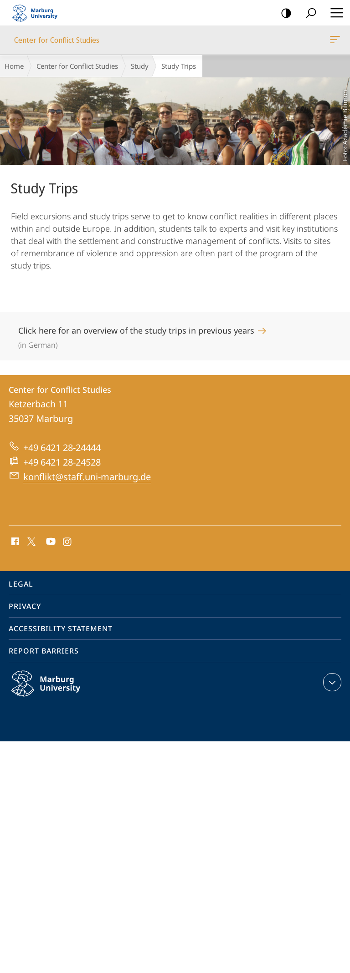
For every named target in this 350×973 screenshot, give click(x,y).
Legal (21, 584)
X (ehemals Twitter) (30, 540)
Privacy (25, 606)
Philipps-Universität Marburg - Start (39, 12)
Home (14, 66)
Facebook (14, 542)
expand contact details (331, 682)
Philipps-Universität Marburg (55, 690)
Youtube (50, 542)
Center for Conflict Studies (334, 41)
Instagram (67, 542)
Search (308, 13)
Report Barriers (44, 651)
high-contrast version (283, 13)
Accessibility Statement (61, 628)
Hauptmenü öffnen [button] (334, 13)
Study (140, 66)
